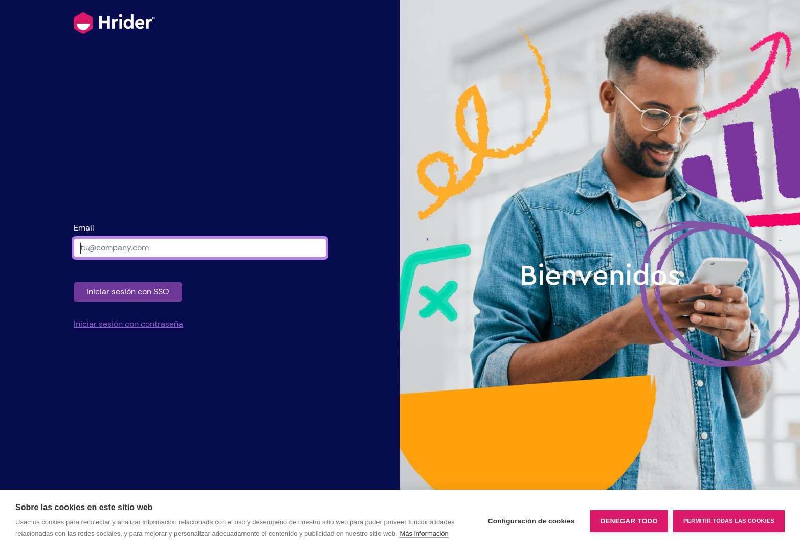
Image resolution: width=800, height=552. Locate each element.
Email (84, 227)
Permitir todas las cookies (728, 521)
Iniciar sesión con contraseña (128, 323)
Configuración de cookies (531, 521)
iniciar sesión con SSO (127, 291)
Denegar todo (629, 521)
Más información (423, 533)
